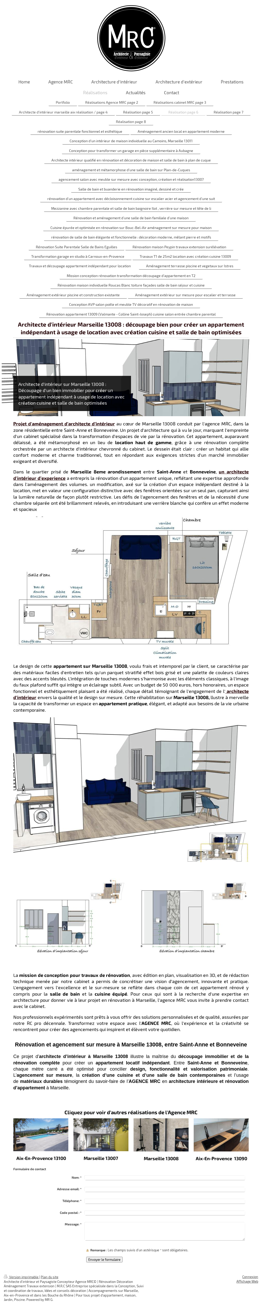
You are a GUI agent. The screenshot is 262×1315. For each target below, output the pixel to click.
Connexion (250, 1277)
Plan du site (49, 1277)
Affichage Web (247, 1281)
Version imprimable (21, 1277)
